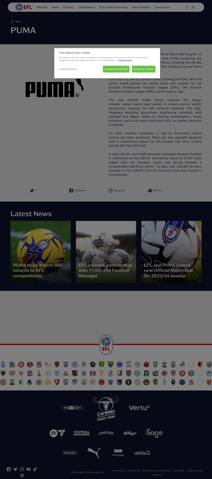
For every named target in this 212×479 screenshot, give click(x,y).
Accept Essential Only (116, 69)
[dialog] (107, 63)
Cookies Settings (68, 69)
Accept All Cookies (144, 69)
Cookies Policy (125, 60)
